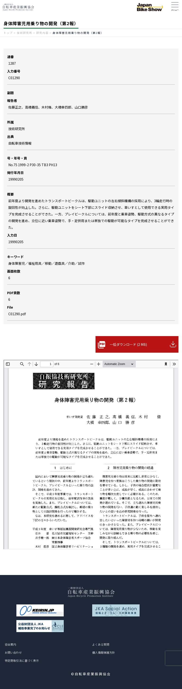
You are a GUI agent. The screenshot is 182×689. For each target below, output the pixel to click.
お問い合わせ (13, 652)
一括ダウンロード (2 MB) (128, 344)
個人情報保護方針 (103, 652)
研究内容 (42, 33)
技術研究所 (24, 33)
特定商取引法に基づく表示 (22, 660)
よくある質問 (100, 644)
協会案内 (10, 644)
